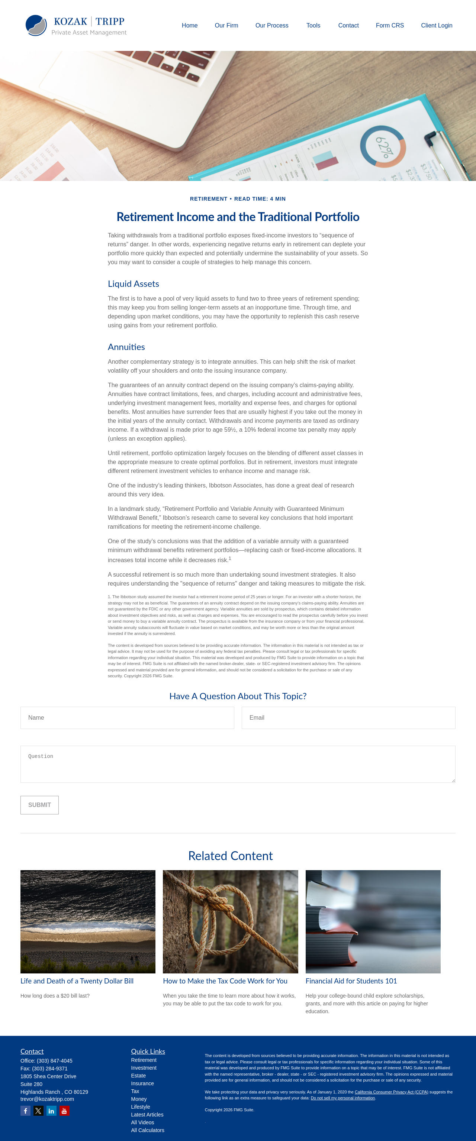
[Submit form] (39, 805)
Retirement (144, 1060)
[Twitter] (38, 1111)
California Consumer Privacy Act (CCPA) (391, 1092)
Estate (138, 1076)
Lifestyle (140, 1107)
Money (139, 1099)
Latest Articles (147, 1115)
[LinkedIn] (51, 1111)
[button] (190, 25)
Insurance (142, 1083)
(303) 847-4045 (55, 1061)
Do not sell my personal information (343, 1098)
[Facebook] (25, 1111)
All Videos (142, 1122)
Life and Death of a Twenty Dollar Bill (77, 981)
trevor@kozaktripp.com (47, 1099)
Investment (144, 1068)
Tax (135, 1091)
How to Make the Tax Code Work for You (225, 981)
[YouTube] (65, 1111)
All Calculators (147, 1130)
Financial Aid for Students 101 (352, 981)
